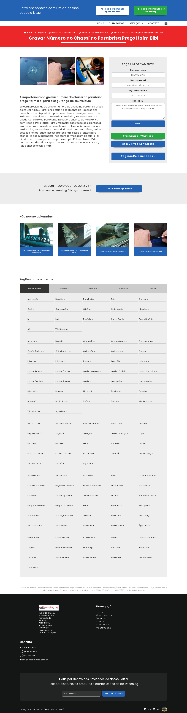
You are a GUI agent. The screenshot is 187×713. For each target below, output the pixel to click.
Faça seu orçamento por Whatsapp (151, 10)
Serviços (135, 23)
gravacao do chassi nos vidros (93, 32)
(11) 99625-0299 (28, 651)
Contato (154, 23)
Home (100, 23)
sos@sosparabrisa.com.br (34, 660)
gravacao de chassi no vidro (62, 32)
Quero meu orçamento (119, 188)
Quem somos (116, 23)
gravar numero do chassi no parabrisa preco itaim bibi (137, 32)
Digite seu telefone (138, 90)
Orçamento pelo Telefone (138, 144)
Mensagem (138, 101)
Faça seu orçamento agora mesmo (113, 10)
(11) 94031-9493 (28, 655)
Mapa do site (103, 627)
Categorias (40, 32)
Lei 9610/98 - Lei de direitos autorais (130, 590)
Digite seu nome (138, 70)
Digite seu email (138, 80)
